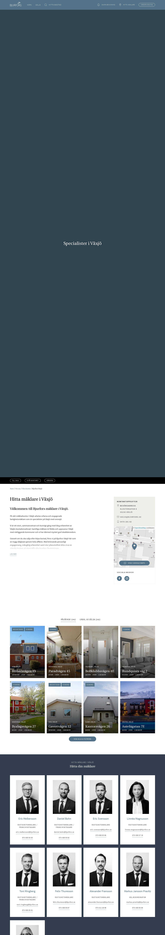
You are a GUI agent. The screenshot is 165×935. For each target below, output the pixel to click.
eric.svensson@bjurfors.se (100, 871)
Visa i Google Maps (132, 563)
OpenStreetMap (140, 528)
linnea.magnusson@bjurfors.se (137, 871)
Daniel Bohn (64, 860)
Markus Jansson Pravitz (137, 932)
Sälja (38, 5)
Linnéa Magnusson (137, 860)
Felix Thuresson (64, 932)
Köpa (29, 5)
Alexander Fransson (101, 932)
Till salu (15, 480)
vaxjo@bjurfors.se (130, 517)
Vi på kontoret (33, 480)
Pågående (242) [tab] (68, 660)
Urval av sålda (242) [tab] (90, 660)
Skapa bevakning (106, 5)
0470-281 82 (126, 522)
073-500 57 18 (137, 876)
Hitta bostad (53, 5)
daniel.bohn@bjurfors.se (64, 873)
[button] (134, 546)
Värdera (147, 4)
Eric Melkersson (27, 860)
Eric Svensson (101, 860)
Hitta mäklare (127, 5)
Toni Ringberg (27, 932)
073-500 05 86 (101, 876)
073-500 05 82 (64, 879)
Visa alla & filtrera (82, 780)
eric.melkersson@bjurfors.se (27, 873)
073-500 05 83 (27, 879)
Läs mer (13, 554)
